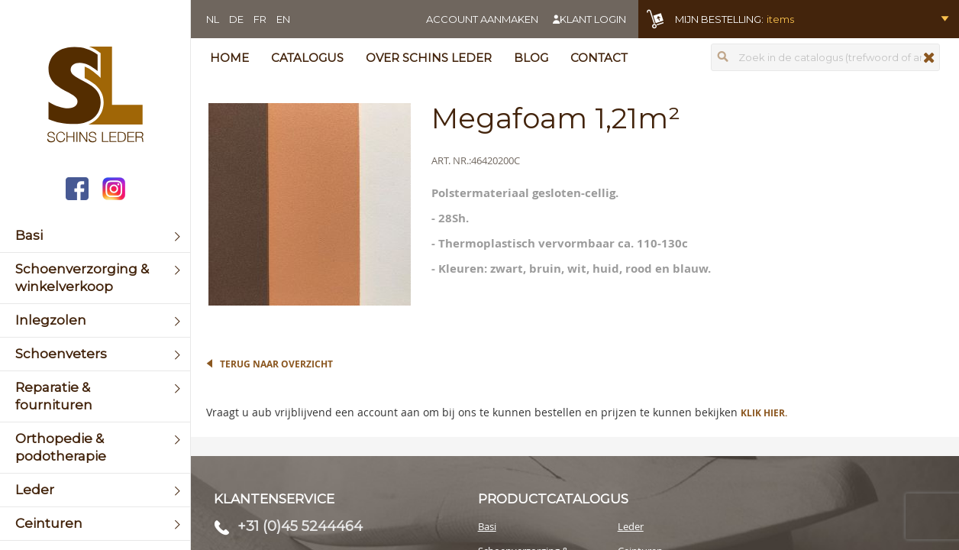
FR (259, 19)
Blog (531, 57)
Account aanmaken (482, 19)
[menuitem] (95, 235)
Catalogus (307, 57)
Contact (599, 57)
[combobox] (825, 57)
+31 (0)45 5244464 (300, 526)
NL (212, 19)
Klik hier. (764, 412)
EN (283, 19)
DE (236, 19)
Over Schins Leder (429, 57)
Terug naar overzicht (276, 364)
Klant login (593, 19)
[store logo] (95, 96)
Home (229, 57)
